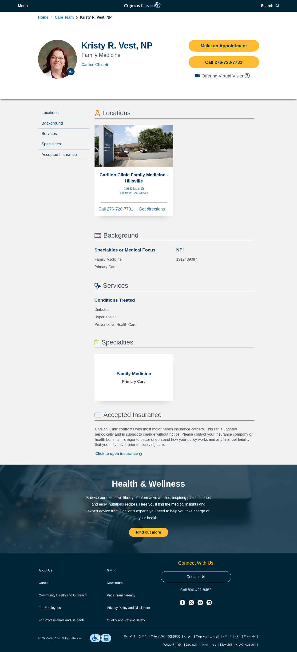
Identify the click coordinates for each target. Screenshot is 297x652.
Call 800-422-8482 (195, 596)
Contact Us (195, 583)
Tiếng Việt (158, 642)
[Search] (250, 9)
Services (49, 139)
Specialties (51, 150)
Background (52, 129)
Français (250, 642)
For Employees (50, 614)
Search (248, 9)
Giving (111, 576)
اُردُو (237, 642)
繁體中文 (174, 642)
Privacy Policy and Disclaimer (128, 614)
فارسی (214, 642)
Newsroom (115, 589)
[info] (247, 81)
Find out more (148, 538)
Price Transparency (121, 601)
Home (43, 23)
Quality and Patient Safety (126, 626)
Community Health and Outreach (63, 601)
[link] (148, 8)
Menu (50, 9)
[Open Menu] (46, 9)
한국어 (143, 642)
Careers (45, 589)
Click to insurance (119, 460)
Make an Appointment (224, 51)
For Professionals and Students (62, 626)
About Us (45, 576)
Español (129, 642)
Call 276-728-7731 (223, 68)
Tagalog (201, 642)
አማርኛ (227, 642)
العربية (188, 642)
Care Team (64, 23)
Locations (50, 118)
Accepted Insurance (59, 160)
